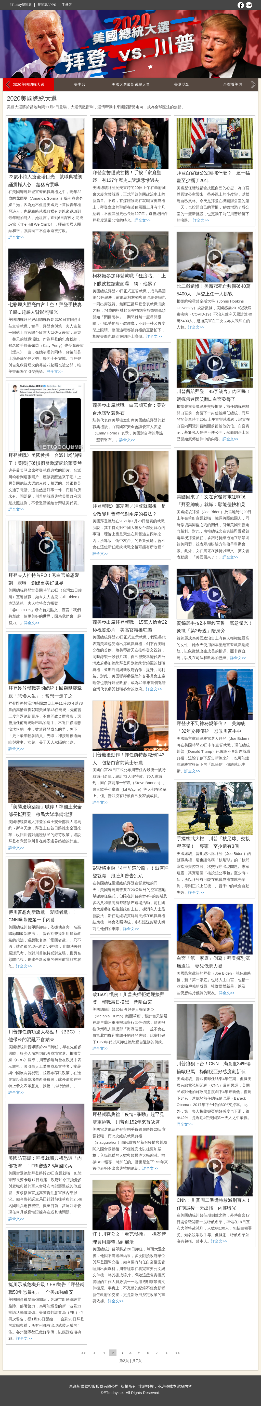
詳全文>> (16, 237)
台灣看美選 (232, 84)
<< (84, 1353)
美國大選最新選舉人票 (131, 84)
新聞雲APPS (46, 5)
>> (177, 1353)
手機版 (67, 5)
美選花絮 (181, 84)
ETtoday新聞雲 (20, 5)
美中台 (79, 84)
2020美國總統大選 (28, 84)
